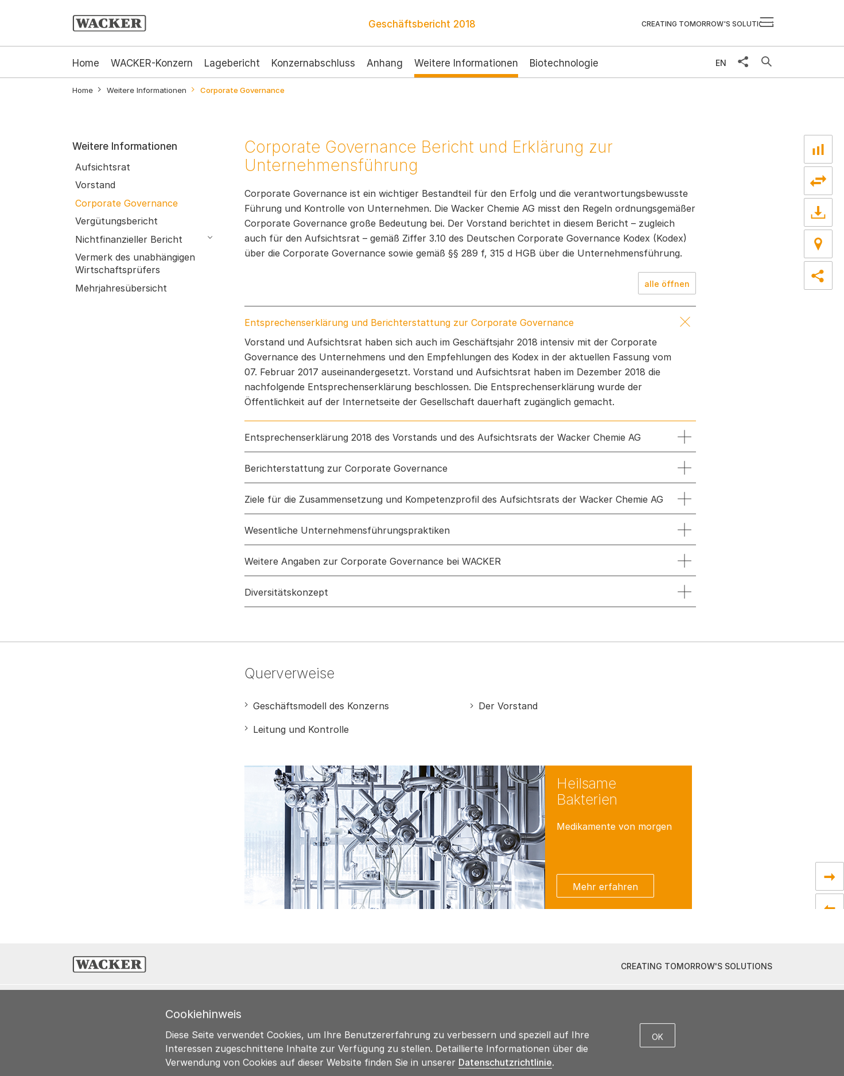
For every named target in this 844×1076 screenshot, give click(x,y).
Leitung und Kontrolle (301, 729)
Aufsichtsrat (102, 167)
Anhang (385, 63)
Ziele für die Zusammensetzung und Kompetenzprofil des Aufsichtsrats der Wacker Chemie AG (453, 499)
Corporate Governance (126, 203)
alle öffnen (667, 284)
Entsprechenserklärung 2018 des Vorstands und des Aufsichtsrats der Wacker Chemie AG (442, 437)
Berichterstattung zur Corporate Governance (346, 468)
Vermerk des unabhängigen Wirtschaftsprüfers (135, 263)
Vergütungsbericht (116, 221)
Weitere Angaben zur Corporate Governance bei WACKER (372, 561)
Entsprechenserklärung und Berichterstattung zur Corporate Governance (409, 322)
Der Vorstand (508, 706)
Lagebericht (232, 63)
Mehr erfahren (605, 886)
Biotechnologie (564, 63)
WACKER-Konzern (152, 63)
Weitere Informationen (466, 63)
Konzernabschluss (313, 63)
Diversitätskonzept (286, 592)
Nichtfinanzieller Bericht (128, 239)
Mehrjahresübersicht (121, 288)
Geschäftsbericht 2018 (422, 24)
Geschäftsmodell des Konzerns (321, 706)
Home (82, 90)
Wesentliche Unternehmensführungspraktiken (347, 530)
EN (720, 63)
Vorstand (95, 185)
